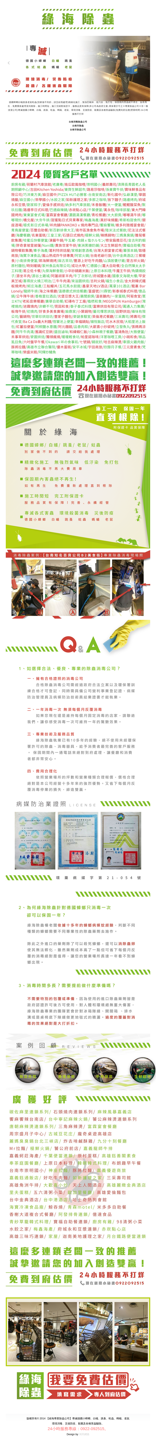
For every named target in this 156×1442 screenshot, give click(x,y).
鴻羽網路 (84, 1434)
